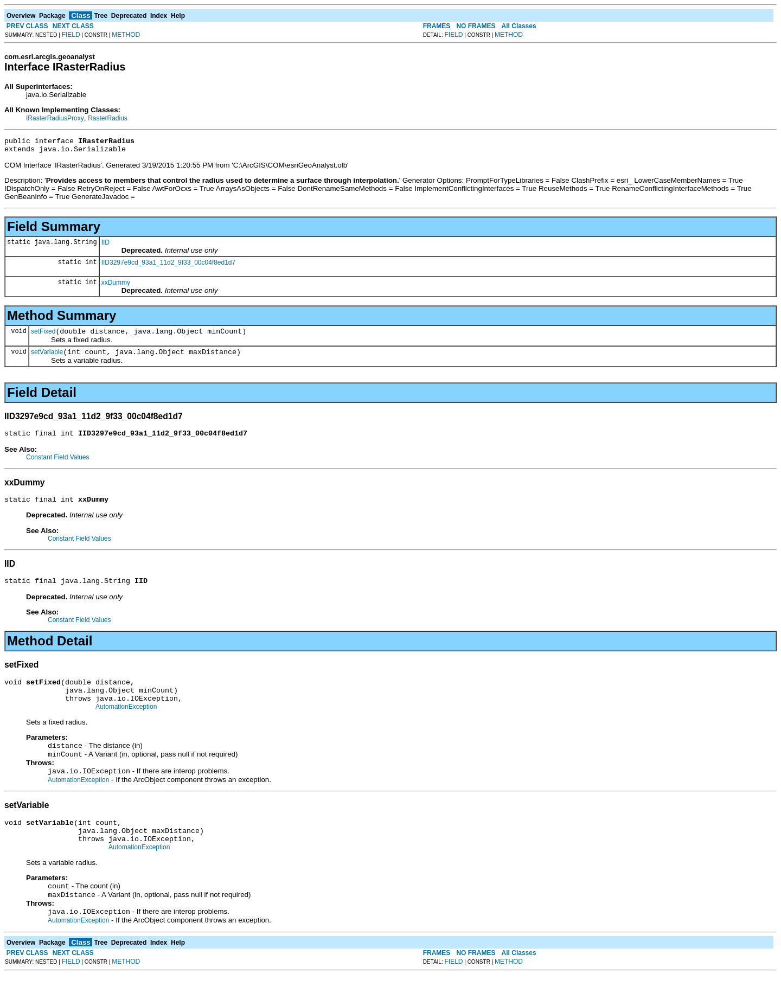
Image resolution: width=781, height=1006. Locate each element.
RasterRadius (107, 118)
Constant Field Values (57, 465)
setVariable (47, 358)
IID (105, 245)
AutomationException (126, 724)
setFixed (43, 336)
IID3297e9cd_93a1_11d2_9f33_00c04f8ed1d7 (168, 266)
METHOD (126, 35)
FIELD (71, 35)
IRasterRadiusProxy (55, 118)
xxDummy (115, 286)
